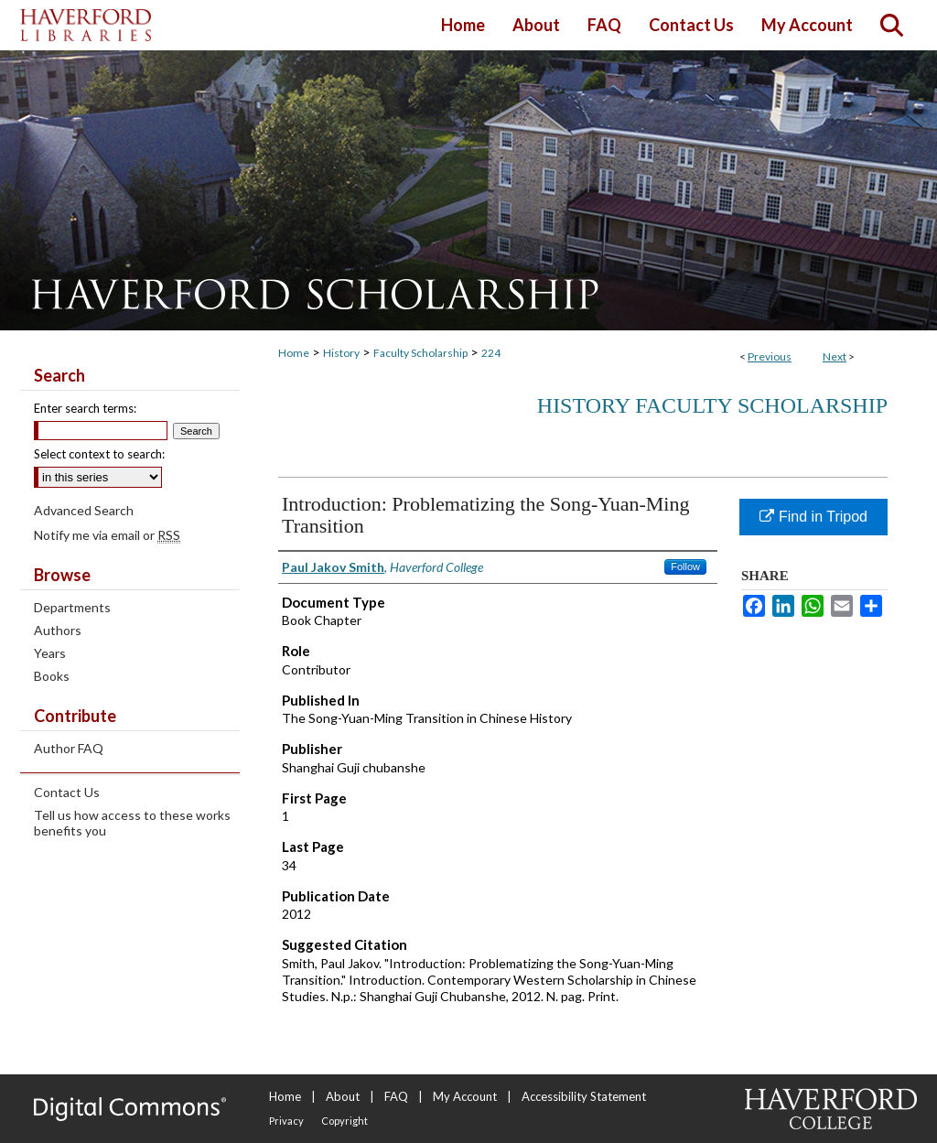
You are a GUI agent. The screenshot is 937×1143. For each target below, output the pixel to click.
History (341, 353)
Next (834, 356)
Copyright (344, 1121)
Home (293, 353)
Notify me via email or (107, 535)
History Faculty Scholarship (712, 405)
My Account (465, 1096)
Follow (685, 566)
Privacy (286, 1121)
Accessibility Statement (584, 1096)
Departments (72, 607)
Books (52, 676)
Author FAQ (68, 748)
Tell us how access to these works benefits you (132, 822)
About (343, 1096)
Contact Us (67, 792)
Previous (770, 356)
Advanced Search (84, 510)
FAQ (396, 1096)
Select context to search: (99, 454)
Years (50, 653)
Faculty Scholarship (420, 353)
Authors (57, 630)
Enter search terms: (85, 408)
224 (491, 353)
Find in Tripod (813, 516)
